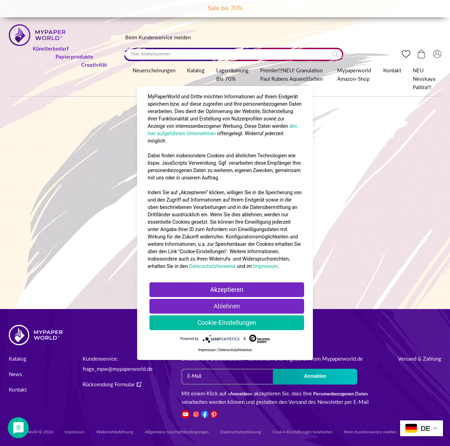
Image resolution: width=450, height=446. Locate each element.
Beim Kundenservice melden (158, 37)
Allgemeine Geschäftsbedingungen (177, 432)
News (15, 374)
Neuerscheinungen (154, 70)
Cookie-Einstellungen (226, 322)
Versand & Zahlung (419, 359)
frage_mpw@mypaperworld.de (118, 369)
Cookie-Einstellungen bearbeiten (302, 432)
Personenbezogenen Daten (340, 394)
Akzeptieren (227, 289)
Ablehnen (226, 306)
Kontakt (392, 70)
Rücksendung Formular (112, 384)
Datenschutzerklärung (240, 432)
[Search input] (230, 54)
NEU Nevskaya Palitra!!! (424, 79)
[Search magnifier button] (335, 54)
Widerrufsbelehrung (114, 432)
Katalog (196, 70)
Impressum (75, 432)
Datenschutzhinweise (212, 266)
